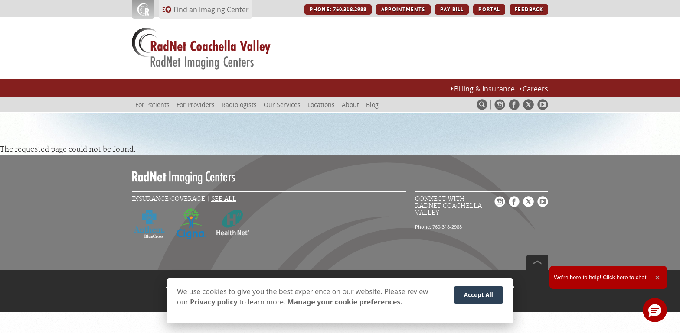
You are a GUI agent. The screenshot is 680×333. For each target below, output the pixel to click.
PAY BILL (452, 9)
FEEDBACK (529, 9)
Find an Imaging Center (211, 9)
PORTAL (489, 9)
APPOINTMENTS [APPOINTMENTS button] (403, 9)
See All (223, 199)
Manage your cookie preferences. (345, 303)
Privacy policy (213, 303)
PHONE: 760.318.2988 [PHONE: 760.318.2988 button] (338, 9)
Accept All (478, 296)
